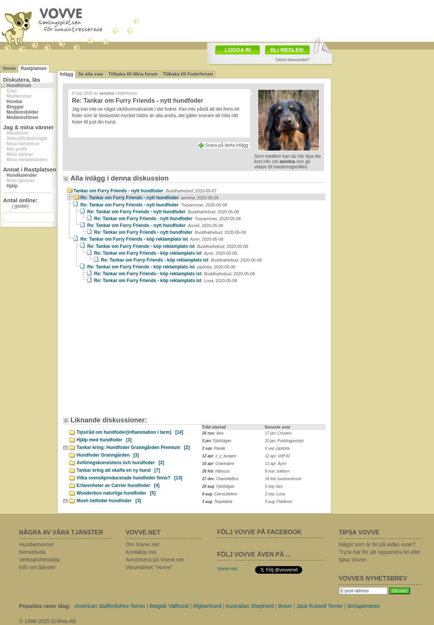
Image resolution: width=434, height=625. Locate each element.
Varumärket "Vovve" (149, 567)
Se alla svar (90, 74)
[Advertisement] (108, 334)
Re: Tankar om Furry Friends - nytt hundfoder (149, 197)
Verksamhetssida (39, 560)
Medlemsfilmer (22, 117)
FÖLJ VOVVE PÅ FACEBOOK (259, 532)
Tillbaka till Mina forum (133, 74)
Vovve (9, 68)
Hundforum (18, 85)
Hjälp (12, 186)
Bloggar (15, 106)
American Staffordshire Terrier (110, 606)
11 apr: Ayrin (275, 464)
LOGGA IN (238, 50)
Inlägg (66, 74)
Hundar (14, 101)
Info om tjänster (37, 567)
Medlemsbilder (22, 112)
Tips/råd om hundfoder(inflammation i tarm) (130, 432)
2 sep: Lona (275, 494)
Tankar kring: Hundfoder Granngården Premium (133, 447)
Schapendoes (363, 606)
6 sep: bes (273, 486)
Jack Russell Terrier (320, 606)
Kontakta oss (141, 552)
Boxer (285, 606)
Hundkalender (21, 175)
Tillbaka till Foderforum (188, 74)
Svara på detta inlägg (226, 145)
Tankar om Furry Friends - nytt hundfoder (145, 191)
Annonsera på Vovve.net (155, 560)
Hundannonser (36, 544)
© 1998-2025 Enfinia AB (47, 621)
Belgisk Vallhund (169, 606)
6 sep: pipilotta (277, 448)
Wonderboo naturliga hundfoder (116, 493)
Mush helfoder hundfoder (109, 500)
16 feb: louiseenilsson (283, 479)
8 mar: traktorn (277, 471)
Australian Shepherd (250, 606)
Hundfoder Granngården (108, 455)
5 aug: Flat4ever (278, 502)
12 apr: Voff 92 (277, 456)
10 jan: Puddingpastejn (284, 441)
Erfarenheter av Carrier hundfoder (118, 485)
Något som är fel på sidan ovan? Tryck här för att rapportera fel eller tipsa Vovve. (380, 552)
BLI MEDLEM (286, 50)
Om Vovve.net (142, 544)
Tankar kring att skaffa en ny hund (118, 470)
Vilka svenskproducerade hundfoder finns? (129, 478)
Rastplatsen (33, 68)
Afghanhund (207, 606)
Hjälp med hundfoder (104, 440)
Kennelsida (32, 552)
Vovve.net (227, 568)
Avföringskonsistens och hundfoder (120, 462)
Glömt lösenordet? (292, 59)
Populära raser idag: (44, 606)
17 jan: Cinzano (278, 433)
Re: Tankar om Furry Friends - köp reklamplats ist (151, 239)
